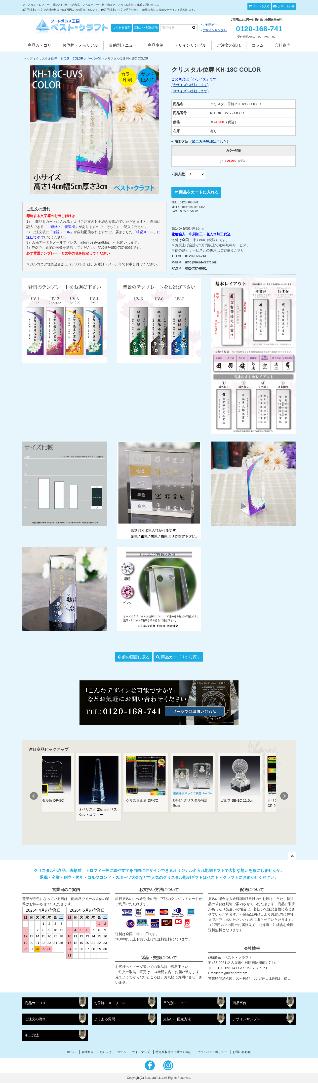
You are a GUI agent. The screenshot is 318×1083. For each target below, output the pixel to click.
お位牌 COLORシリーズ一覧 (81, 58)
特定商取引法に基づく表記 (173, 1052)
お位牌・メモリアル (80, 45)
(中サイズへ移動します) (189, 91)
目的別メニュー (123, 45)
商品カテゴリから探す (181, 657)
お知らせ (105, 1052)
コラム (258, 45)
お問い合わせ (285, 6)
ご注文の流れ (229, 45)
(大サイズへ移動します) (189, 85)
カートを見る (261, 6)
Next (284, 796)
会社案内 (282, 45)
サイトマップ (141, 1052)
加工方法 (32, 1035)
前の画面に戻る (136, 657)
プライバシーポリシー (212, 1052)
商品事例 (155, 45)
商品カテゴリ (39, 45)
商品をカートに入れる (199, 192)
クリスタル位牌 (46, 58)
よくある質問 (121, 27)
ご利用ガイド (212, 25)
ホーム (71, 1052)
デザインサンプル (215, 30)
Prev (34, 796)
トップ (28, 58)
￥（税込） (234, 161)
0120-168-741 (259, 29)
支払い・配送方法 (146, 27)
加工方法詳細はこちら (209, 142)
